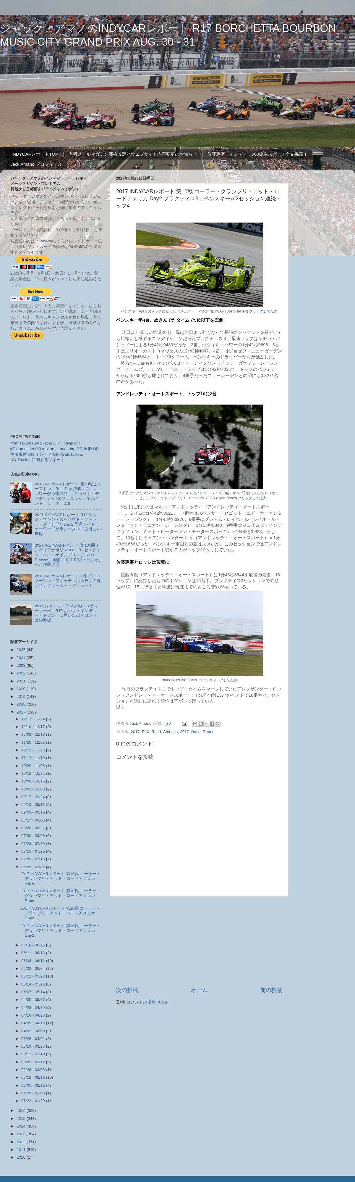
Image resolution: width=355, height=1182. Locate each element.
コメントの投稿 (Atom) (147, 1002)
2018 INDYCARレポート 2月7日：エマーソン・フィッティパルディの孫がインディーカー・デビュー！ (68, 581)
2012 (22, 1142)
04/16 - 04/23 (33, 1015)
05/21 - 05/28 (33, 976)
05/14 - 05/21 (33, 984)
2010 (22, 1157)
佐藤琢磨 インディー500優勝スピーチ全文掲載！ (257, 154)
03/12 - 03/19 (33, 1054)
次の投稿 (127, 990)
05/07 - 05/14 (33, 992)
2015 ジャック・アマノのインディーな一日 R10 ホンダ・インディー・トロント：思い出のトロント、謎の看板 (68, 613)
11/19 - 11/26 (33, 750)
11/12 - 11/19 (33, 758)
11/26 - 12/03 (33, 742)
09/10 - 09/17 (33, 804)
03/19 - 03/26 (33, 1046)
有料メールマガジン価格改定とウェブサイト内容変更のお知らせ (133, 154)
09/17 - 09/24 (33, 797)
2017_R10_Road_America (154, 732)
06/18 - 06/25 (33, 945)
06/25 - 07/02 (33, 867)
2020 (22, 689)
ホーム (199, 990)
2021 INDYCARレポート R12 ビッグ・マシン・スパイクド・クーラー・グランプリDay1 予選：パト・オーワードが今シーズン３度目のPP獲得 (68, 524)
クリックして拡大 (263, 311)
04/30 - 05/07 (33, 999)
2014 (22, 1126)
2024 (22, 658)
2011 (22, 1149)
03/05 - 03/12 (33, 1062)
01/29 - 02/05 (33, 1093)
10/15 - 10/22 (33, 773)
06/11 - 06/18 (33, 953)
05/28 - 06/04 (33, 968)
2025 (22, 650)
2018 (22, 704)
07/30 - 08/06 (33, 835)
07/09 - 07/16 (33, 859)
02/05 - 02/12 (33, 1085)
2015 (22, 1118)
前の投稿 (271, 990)
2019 (22, 696)
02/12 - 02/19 (33, 1077)
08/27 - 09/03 (33, 820)
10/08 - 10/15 (33, 781)
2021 (22, 681)
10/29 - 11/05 (33, 766)
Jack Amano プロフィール (36, 164)
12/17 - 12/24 (33, 719)
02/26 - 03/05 (33, 1069)
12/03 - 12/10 (33, 734)
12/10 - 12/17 (33, 726)
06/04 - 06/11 (33, 961)
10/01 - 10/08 (33, 789)
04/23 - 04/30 (33, 1007)
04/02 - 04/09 (33, 1031)
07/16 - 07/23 (33, 851)
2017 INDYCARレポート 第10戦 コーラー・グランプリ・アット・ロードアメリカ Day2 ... (60, 913)
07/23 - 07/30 (33, 843)
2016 (22, 1110)
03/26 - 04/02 (33, 1038)
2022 (22, 673)
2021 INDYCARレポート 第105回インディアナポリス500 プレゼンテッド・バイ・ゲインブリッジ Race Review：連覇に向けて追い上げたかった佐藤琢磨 (68, 555)
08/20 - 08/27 (33, 828)
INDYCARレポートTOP (35, 154)
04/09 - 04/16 (33, 1023)
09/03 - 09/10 (33, 812)
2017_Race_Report (197, 732)
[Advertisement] (199, 941)
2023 (22, 665)
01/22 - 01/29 (33, 1101)
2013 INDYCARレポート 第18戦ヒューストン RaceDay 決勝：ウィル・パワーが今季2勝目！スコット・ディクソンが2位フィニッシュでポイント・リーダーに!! (68, 493)
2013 (22, 1134)
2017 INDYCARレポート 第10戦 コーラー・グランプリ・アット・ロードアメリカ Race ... (60, 878)
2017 (22, 712)
